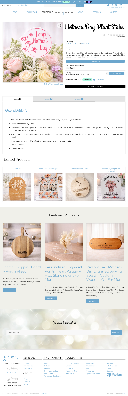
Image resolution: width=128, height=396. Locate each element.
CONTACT (113, 12)
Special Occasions (73, 43)
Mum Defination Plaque (79, 169)
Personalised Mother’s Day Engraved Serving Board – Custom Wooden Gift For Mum (104, 273)
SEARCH (116, 7)
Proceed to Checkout (95, 86)
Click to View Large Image (53, 84)
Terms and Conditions (52, 376)
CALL (124, 7)
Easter (68, 366)
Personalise (95, 61)
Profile (26, 379)
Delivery (47, 366)
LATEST (80, 12)
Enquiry (79, 99)
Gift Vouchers (112, 366)
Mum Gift (17, 169)
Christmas (90, 371)
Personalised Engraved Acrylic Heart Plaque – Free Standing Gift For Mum (63, 273)
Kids (88, 368)
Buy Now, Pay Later (51, 371)
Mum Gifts (85, 43)
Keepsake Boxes (72, 371)
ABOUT (14, 12)
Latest (109, 368)
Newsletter (28, 368)
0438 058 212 (23, 5)
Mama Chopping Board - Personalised (22, 269)
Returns (47, 368)
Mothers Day (70, 373)
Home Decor (71, 368)
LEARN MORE (98, 79)
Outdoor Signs (91, 366)
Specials (110, 371)
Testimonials (28, 384)
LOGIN (112, 7)
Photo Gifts (90, 363)
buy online (9, 290)
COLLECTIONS (47, 12)
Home (26, 363)
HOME (108, 7)
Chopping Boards (72, 363)
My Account (28, 366)
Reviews (48, 99)
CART (120, 7)
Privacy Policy (49, 373)
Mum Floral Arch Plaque (48, 169)
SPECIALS (97, 12)
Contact (27, 382)
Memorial (110, 363)
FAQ (45, 363)
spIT (123, 393)
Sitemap (44, 393)
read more (92, 57)
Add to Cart (117, 73)
